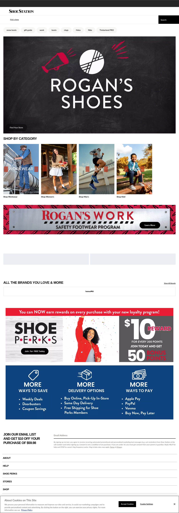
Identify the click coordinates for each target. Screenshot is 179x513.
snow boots (12, 30)
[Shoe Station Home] (21, 11)
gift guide (28, 30)
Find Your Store (16, 127)
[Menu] (4, 11)
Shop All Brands (170, 283)
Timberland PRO (107, 30)
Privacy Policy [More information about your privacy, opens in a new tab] (26, 510)
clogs (66, 30)
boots (54, 30)
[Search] (168, 19)
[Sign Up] (172, 435)
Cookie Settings (146, 504)
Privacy (119, 447)
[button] (10, 19)
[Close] (174, 504)
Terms (112, 447)
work (42, 30)
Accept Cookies (127, 504)
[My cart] (175, 11)
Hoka (78, 30)
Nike (90, 30)
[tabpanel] (89, 172)
